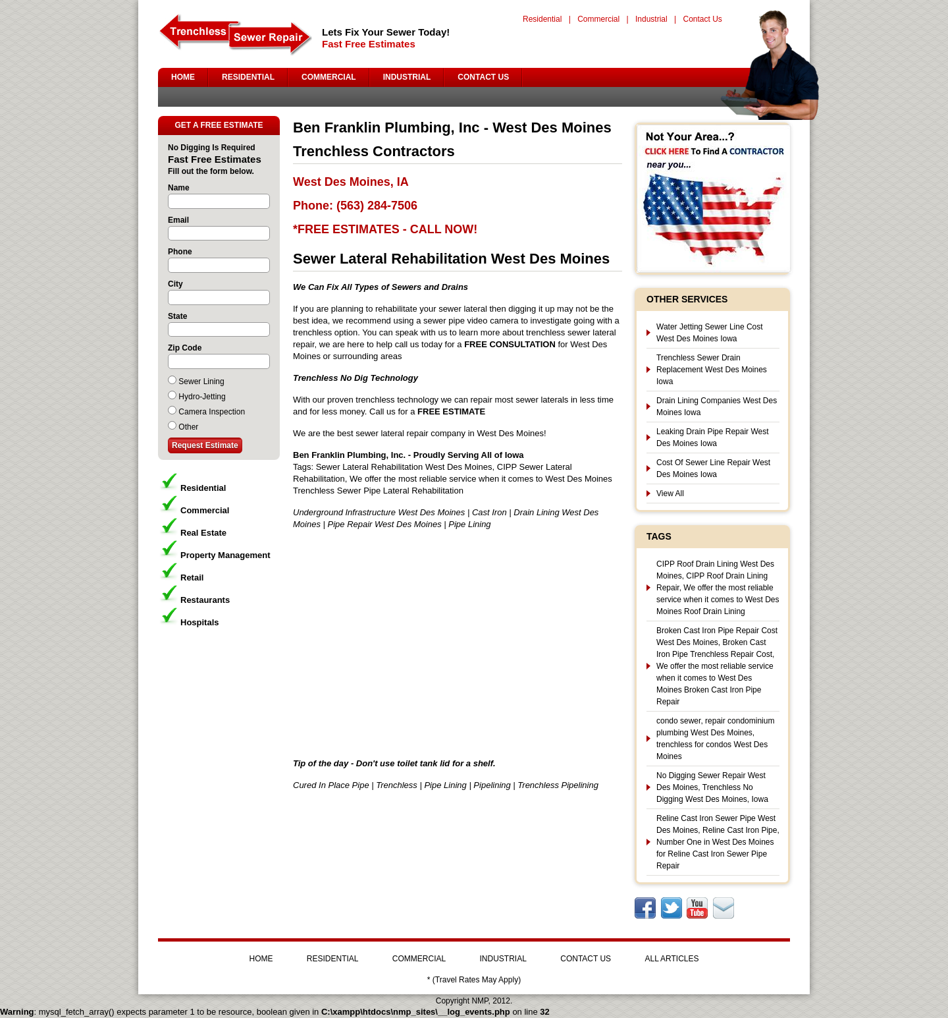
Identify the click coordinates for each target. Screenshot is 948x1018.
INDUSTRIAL (407, 77)
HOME (183, 77)
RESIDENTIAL (248, 77)
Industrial (651, 19)
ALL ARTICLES (671, 958)
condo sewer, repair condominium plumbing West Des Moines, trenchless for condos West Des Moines (715, 738)
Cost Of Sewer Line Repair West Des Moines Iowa (713, 468)
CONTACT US (483, 77)
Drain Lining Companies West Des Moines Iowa (716, 406)
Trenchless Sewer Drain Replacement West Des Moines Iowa (711, 369)
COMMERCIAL (329, 77)
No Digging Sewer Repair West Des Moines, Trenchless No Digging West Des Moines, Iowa (712, 787)
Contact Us (702, 19)
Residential (542, 19)
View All (670, 493)
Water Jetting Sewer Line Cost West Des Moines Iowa (709, 332)
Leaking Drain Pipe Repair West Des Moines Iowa (712, 437)
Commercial (598, 19)
